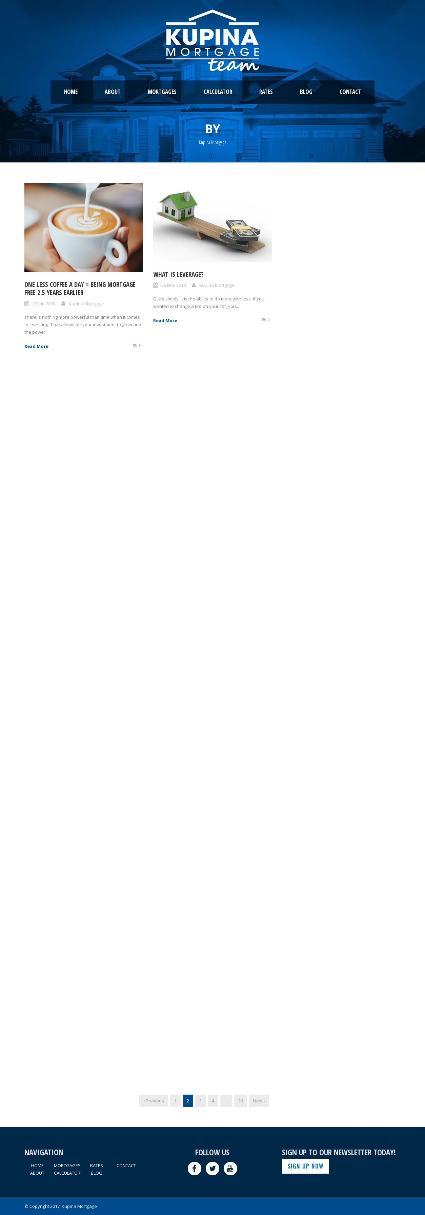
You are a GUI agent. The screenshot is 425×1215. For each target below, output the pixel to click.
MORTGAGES (162, 92)
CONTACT (350, 92)
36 (240, 1101)
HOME (71, 92)
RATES (266, 92)
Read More (36, 346)
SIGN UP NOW (305, 1166)
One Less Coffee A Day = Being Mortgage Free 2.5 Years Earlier (80, 288)
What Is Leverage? (178, 274)
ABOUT (113, 92)
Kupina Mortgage (86, 303)
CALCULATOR (218, 92)
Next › (259, 1101)
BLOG (306, 92)
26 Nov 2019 (173, 285)
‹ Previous (153, 1101)
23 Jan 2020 (44, 303)
